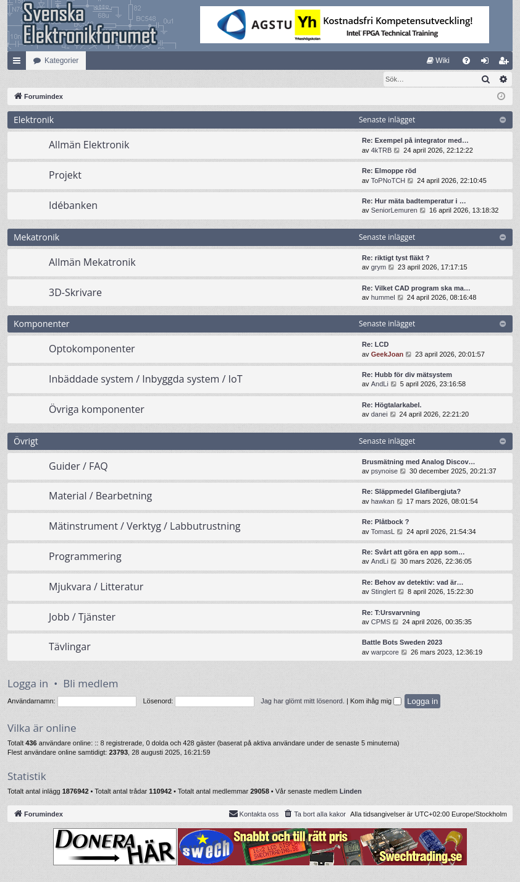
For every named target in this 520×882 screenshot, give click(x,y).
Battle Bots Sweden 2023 (402, 643)
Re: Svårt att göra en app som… (413, 552)
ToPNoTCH (388, 181)
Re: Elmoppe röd (389, 171)
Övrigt (26, 441)
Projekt (65, 175)
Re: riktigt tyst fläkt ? (395, 258)
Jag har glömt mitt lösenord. (303, 701)
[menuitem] (438, 60)
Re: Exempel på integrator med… (415, 141)
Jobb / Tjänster (82, 617)
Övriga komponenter (97, 410)
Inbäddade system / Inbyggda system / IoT (145, 379)
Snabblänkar (19, 63)
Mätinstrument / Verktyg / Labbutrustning (144, 526)
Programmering (85, 557)
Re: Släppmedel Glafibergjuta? (411, 492)
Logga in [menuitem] (487, 63)
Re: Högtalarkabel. (392, 405)
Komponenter (42, 324)
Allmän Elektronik (89, 145)
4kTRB (381, 151)
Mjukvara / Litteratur (96, 587)
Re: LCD (375, 345)
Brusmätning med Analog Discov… (419, 462)
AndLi (379, 384)
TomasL (383, 532)
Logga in (27, 684)
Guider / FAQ (78, 466)
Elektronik (34, 120)
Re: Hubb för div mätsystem (407, 375)
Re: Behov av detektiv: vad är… (412, 583)
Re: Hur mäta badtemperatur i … (414, 201)
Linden (351, 791)
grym (378, 267)
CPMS (381, 622)
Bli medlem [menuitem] (506, 63)
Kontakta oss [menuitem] (254, 814)
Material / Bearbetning (100, 496)
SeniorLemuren (394, 210)
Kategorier (61, 60)
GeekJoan (387, 354)
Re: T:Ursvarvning (391, 613)
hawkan (383, 502)
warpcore (385, 652)
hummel (383, 298)
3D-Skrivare (75, 293)
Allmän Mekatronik (92, 262)
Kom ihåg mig (375, 701)
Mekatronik (36, 238)
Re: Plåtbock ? (385, 522)
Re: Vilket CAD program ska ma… (416, 288)
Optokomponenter (92, 349)
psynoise (384, 471)
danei (379, 414)
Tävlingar (70, 647)
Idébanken (73, 206)
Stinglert (383, 592)
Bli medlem (90, 684)
